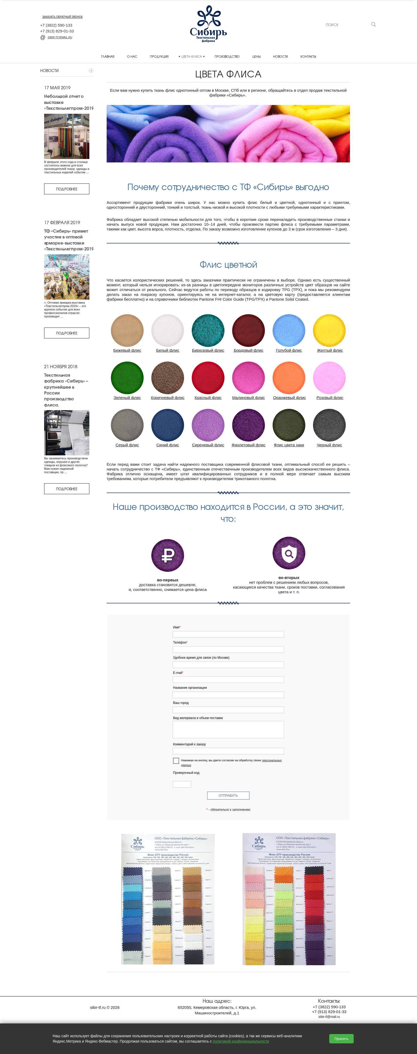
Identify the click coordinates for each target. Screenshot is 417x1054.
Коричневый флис (167, 397)
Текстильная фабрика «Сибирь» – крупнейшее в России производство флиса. (66, 390)
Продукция (159, 56)
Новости (280, 56)
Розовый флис (329, 397)
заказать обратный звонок (62, 16)
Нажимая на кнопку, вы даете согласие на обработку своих (231, 763)
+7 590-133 (56, 25)
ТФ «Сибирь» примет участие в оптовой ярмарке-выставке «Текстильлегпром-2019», (70, 240)
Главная (107, 56)
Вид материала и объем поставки (198, 718)
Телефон (180, 642)
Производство (227, 56)
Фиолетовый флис (248, 445)
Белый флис (167, 350)
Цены (256, 56)
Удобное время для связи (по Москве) (201, 658)
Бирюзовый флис (208, 350)
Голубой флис (289, 350)
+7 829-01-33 (57, 31)
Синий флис (167, 445)
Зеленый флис (127, 397)
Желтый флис (330, 350)
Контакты (308, 56)
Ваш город (181, 703)
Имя (177, 627)
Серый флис (127, 445)
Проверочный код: (186, 773)
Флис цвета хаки (289, 445)
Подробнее (66, 188)
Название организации (190, 688)
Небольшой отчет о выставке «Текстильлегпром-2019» (70, 102)
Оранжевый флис (289, 397)
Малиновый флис (248, 397)
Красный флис (208, 397)
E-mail (178, 673)
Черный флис (329, 445)
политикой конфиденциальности (241, 1041)
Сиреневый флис (208, 445)
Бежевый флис (127, 350)
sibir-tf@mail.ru (56, 37)
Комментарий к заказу (189, 744)
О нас (132, 56)
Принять (341, 1039)
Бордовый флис (248, 350)
